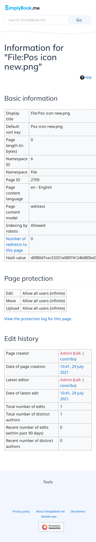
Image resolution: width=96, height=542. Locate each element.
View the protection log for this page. (38, 318)
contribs (67, 358)
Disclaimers (78, 511)
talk (77, 353)
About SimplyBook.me (50, 511)
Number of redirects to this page (16, 244)
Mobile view (48, 516)
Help (86, 77)
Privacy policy (21, 511)
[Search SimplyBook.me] (48, 20)
